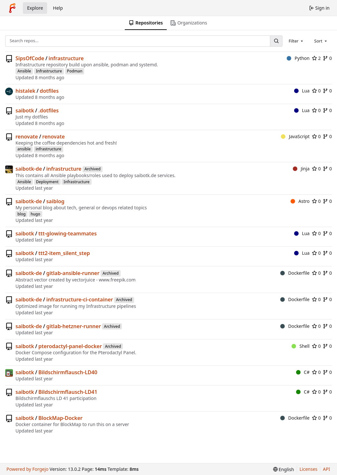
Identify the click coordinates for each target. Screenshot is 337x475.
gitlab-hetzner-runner (73, 326)
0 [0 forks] (327, 58)
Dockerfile (295, 273)
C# (303, 372)
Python (298, 58)
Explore (35, 8)
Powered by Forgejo (27, 469)
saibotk (24, 110)
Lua (302, 91)
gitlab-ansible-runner (72, 273)
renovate (26, 136)
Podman (75, 71)
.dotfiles (48, 110)
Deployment (47, 182)
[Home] (12, 8)
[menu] (283, 469)
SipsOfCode (29, 58)
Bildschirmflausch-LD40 (67, 372)
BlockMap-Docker (60, 418)
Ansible (24, 71)
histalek (25, 91)
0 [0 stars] (316, 91)
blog (21, 214)
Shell (301, 346)
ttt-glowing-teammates (67, 233)
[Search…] (276, 41)
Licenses (309, 469)
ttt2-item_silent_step (64, 253)
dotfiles (49, 91)
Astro (300, 201)
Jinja (301, 169)
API (326, 469)
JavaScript (295, 136)
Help (58, 8)
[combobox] (296, 41)
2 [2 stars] (316, 58)
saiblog (55, 201)
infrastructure (66, 58)
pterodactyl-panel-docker (70, 346)
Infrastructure (49, 71)
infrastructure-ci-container (79, 299)
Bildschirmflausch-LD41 (67, 392)
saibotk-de (28, 169)
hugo (35, 214)
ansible (24, 149)
